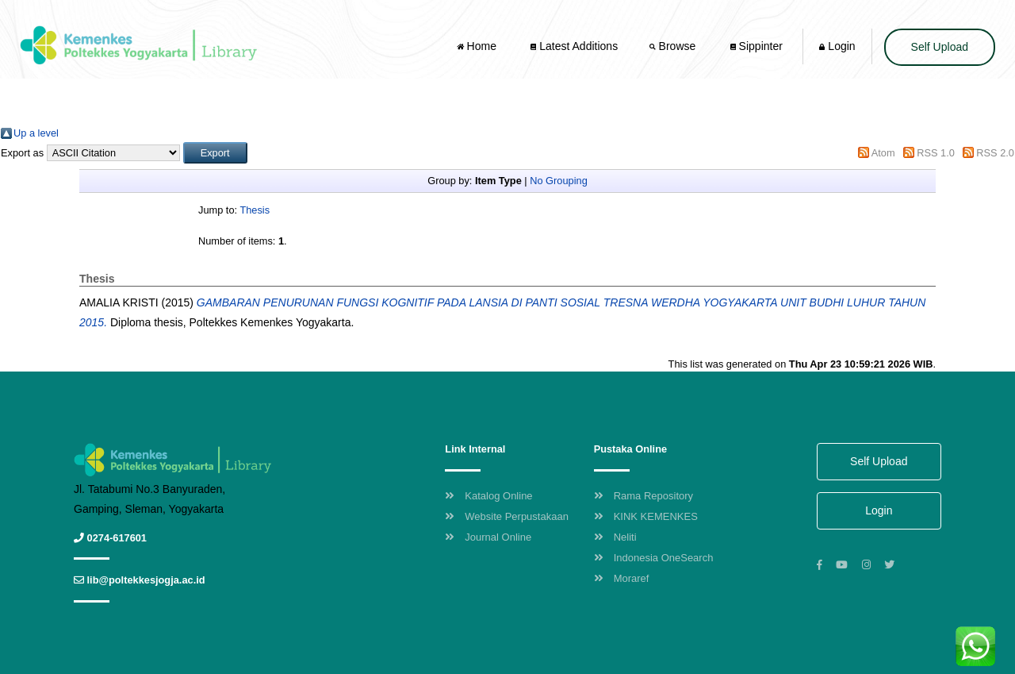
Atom (883, 153)
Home (478, 46)
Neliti (615, 537)
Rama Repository (643, 496)
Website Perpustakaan (507, 516)
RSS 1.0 (936, 153)
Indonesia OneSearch (654, 558)
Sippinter (756, 46)
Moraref (621, 578)
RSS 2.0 (995, 153)
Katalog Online (488, 496)
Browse (674, 46)
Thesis (254, 210)
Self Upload (939, 46)
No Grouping (559, 181)
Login (837, 46)
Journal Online (488, 537)
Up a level (36, 133)
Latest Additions (574, 46)
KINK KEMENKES (646, 516)
